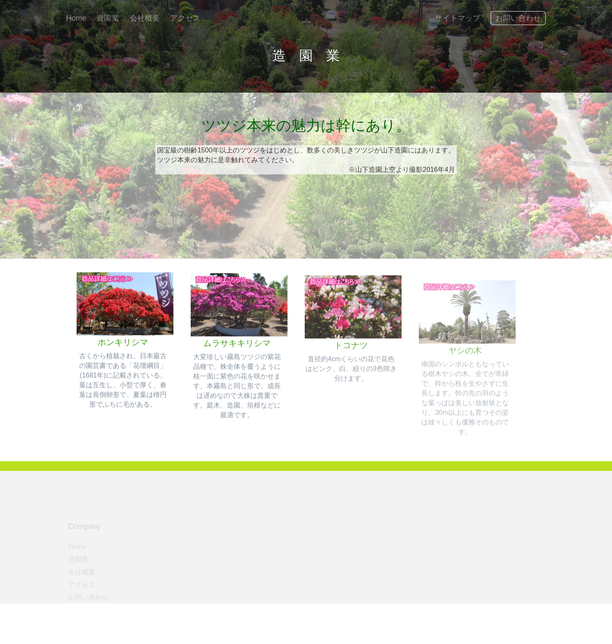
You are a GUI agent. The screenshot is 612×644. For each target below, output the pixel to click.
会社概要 (145, 18)
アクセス (185, 18)
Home (76, 18)
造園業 (107, 18)
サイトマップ (457, 18)
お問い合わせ (518, 18)
